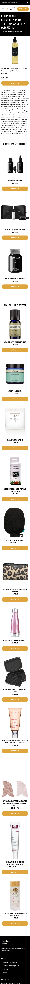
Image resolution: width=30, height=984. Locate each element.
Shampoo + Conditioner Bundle (15, 230)
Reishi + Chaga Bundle (15, 181)
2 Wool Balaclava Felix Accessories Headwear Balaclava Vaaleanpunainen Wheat (15, 803)
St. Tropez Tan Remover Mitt (15, 540)
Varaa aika (22, 9)
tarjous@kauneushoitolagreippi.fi (9, 2)
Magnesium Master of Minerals (15, 279)
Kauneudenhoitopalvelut (11, 966)
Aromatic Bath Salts (15, 391)
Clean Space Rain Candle (15, 440)
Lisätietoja (15, 83)
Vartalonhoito (7, 32)
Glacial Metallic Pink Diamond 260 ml (15, 640)
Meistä (6, 969)
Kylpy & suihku (17, 32)
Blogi (5, 972)
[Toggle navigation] (3, 8)
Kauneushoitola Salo (10, 962)
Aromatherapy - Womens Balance (15, 342)
